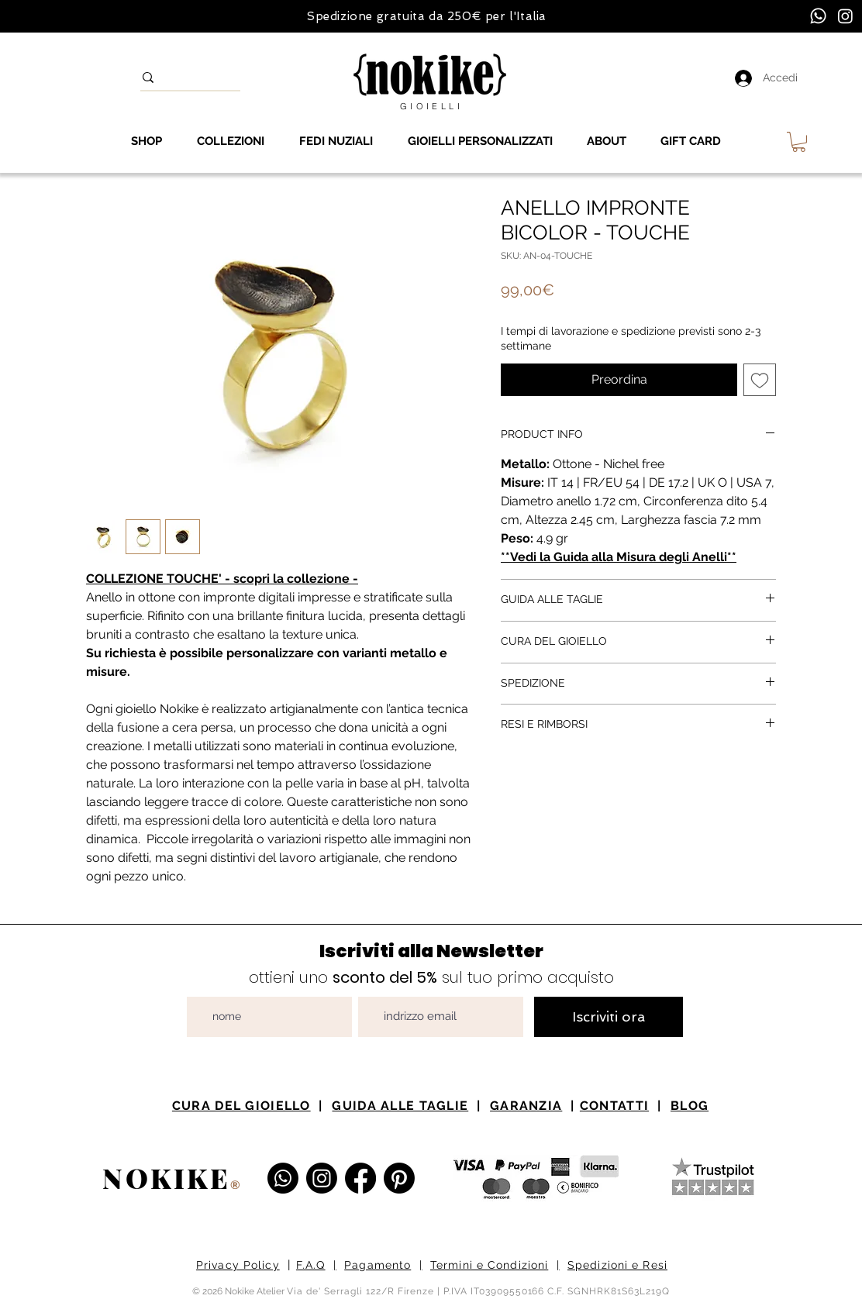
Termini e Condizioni (489, 1265)
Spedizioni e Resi (617, 1265)
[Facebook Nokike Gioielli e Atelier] (360, 1178)
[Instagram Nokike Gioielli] (321, 1178)
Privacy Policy (238, 1265)
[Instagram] (845, 16)
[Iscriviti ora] (608, 1017)
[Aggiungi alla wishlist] (759, 380)
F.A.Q (311, 1265)
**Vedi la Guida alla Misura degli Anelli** (618, 557)
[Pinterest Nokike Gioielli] (399, 1178)
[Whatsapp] (818, 16)
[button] (799, 142)
